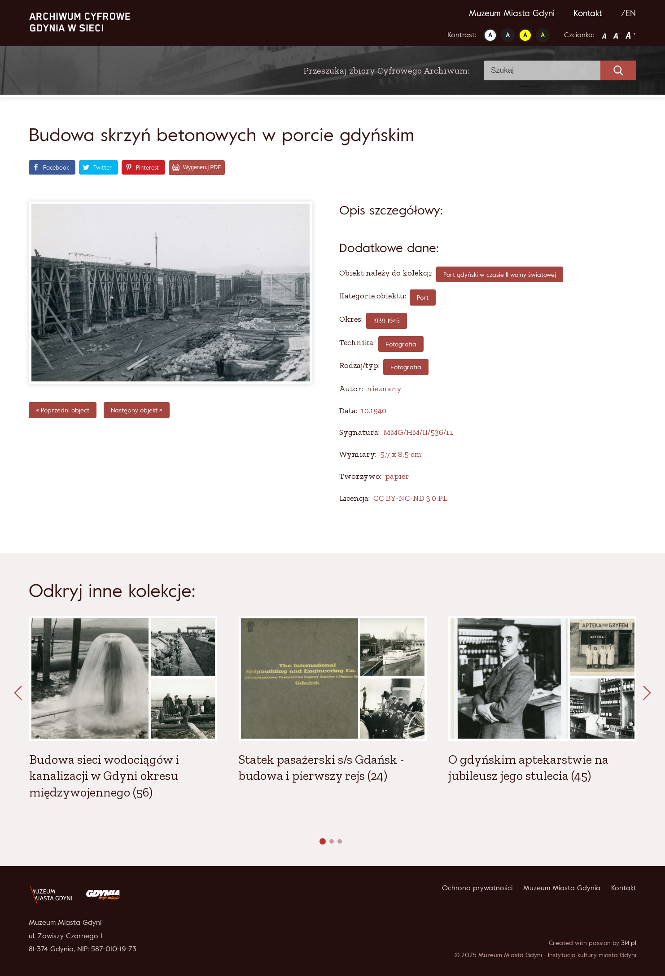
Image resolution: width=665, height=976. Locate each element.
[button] (322, 841)
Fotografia (405, 367)
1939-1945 (386, 320)
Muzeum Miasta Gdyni (512, 13)
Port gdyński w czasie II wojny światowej (499, 274)
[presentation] (18, 693)
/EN (628, 13)
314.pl (628, 942)
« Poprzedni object (62, 410)
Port (423, 297)
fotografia (400, 344)
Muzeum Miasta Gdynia (561, 887)
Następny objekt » (136, 410)
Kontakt (587, 13)
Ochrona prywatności (477, 887)
